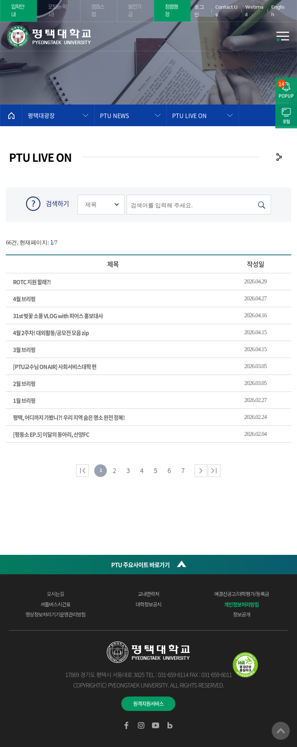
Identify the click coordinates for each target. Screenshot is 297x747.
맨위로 (281, 731)
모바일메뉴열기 (282, 36)
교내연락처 (148, 593)
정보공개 (241, 614)
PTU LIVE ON (189, 115)
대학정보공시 (148, 604)
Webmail (254, 10)
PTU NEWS (114, 115)
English (278, 10)
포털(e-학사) (57, 11)
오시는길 (55, 593)
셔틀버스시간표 (55, 604)
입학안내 (17, 11)
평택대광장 (41, 115)
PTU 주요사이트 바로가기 (140, 564)
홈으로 (11, 115)
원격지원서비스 (148, 703)
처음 (82, 470)
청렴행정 (171, 11)
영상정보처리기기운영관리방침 (55, 614)
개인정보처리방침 (241, 604)
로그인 (199, 10)
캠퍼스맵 (97, 11)
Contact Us (226, 10)
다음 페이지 (201, 470)
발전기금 (134, 11)
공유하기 (279, 157)
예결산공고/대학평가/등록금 (241, 593)
